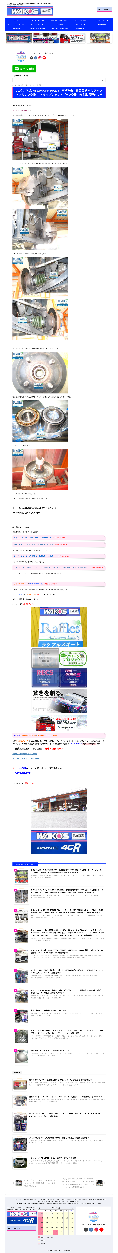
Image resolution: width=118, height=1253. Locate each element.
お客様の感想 (102, 24)
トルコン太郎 (42, 1199)
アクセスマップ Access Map (59, 28)
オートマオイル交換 (80, 20)
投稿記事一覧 (16, 28)
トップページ (17, 1199)
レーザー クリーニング (37, 24)
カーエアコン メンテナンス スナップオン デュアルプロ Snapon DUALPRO (59, 1201)
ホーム (16, 20)
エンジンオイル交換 (102, 20)
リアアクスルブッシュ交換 (16, 24)
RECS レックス (80, 24)
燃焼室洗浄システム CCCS (59, 20)
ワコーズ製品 (59, 24)
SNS (99, 1203)
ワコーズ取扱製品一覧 (30, 1199)
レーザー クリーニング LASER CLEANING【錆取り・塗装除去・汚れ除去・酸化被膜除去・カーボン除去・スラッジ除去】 (51, 1203)
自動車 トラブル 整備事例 (37, 28)
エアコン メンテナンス (37, 20)
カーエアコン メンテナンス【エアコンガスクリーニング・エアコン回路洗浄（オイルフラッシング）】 (51, 567)
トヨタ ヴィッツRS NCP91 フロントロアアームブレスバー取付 (53, 1158)
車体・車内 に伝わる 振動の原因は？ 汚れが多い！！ (51, 1010)
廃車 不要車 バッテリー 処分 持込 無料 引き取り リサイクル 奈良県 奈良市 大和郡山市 (60, 1079)
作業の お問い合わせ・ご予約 (24, 753)
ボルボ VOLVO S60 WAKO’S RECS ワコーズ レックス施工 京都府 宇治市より (59, 1138)
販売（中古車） (80, 28)
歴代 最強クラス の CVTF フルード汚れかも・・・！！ (51, 1050)
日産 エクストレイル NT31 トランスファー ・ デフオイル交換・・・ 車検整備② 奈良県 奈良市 (65, 1096)
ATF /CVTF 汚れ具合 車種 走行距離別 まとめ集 (33, 544)
